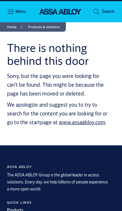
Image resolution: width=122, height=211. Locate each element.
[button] (108, 12)
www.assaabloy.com (82, 122)
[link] (16, 27)
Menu (20, 11)
